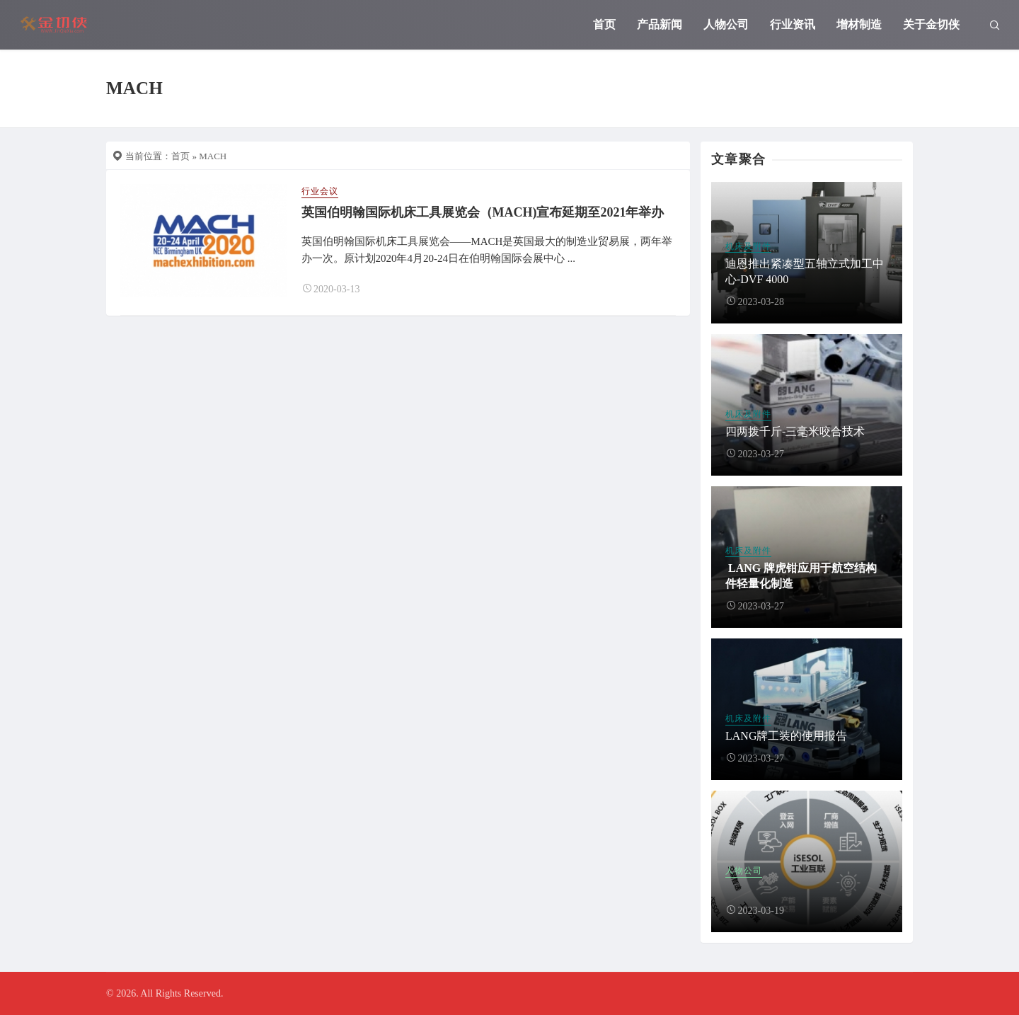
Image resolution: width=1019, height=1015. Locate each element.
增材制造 (859, 24)
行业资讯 (792, 24)
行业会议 (319, 191)
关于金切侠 (931, 24)
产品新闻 (659, 24)
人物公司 (726, 24)
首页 (604, 24)
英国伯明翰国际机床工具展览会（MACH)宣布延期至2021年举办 (482, 212)
